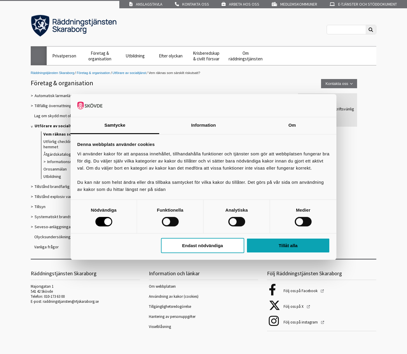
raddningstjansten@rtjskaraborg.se (71, 301)
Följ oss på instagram (301, 322)
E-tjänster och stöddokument (363, 4)
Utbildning (135, 56)
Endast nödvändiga (202, 245)
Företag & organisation (99, 56)
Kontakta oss (192, 4)
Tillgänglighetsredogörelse (170, 306)
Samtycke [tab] (115, 125)
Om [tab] (292, 125)
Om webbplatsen (162, 286)
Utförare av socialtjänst (129, 73)
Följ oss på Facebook (301, 290)
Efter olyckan (171, 56)
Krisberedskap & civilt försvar (206, 56)
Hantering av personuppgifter (172, 316)
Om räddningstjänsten (246, 56)
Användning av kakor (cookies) (174, 296)
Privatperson (64, 56)
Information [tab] (203, 125)
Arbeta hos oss (240, 4)
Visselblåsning (160, 326)
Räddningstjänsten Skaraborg (52, 73)
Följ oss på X (294, 306)
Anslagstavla (145, 4)
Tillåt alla (288, 245)
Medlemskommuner (294, 4)
